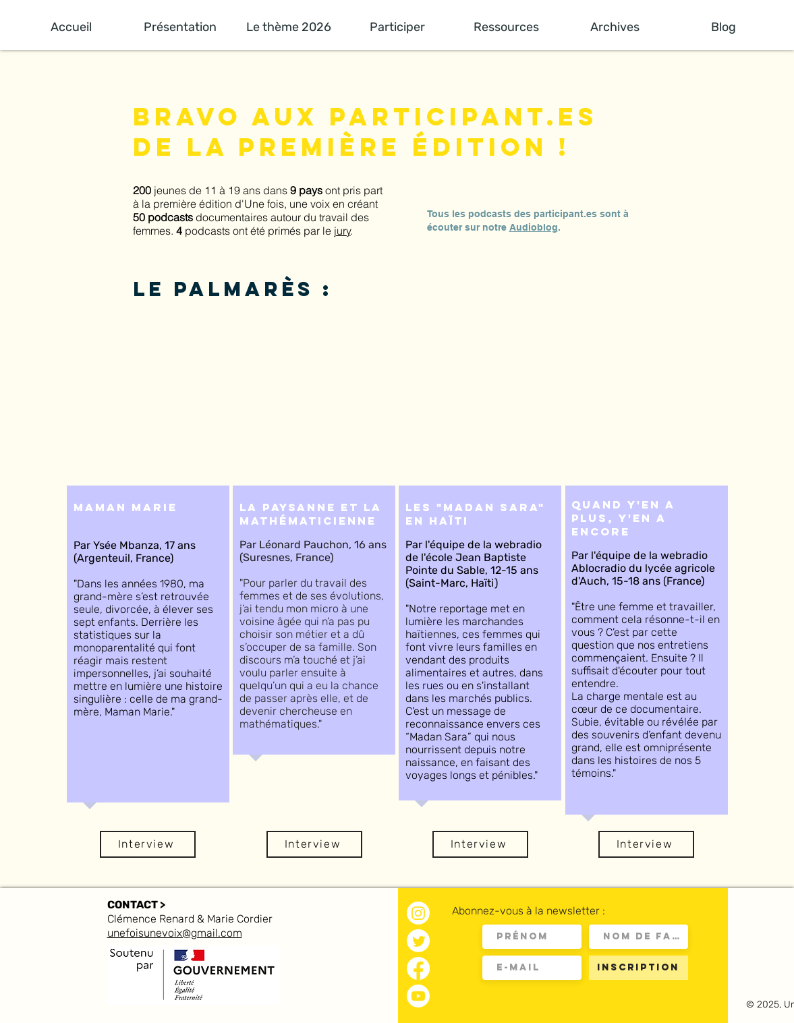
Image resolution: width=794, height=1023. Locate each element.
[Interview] (148, 844)
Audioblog (533, 227)
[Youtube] (418, 996)
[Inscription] (638, 968)
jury (342, 230)
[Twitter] (418, 940)
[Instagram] (418, 913)
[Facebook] (418, 968)
